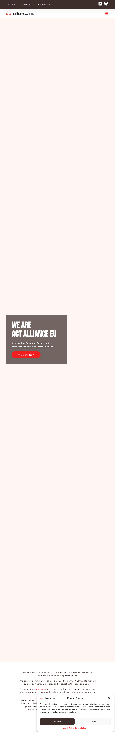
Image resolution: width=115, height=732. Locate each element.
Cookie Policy (68, 728)
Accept (57, 721)
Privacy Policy (80, 728)
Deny (93, 721)
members (40, 689)
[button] (109, 698)
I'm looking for (26, 354)
